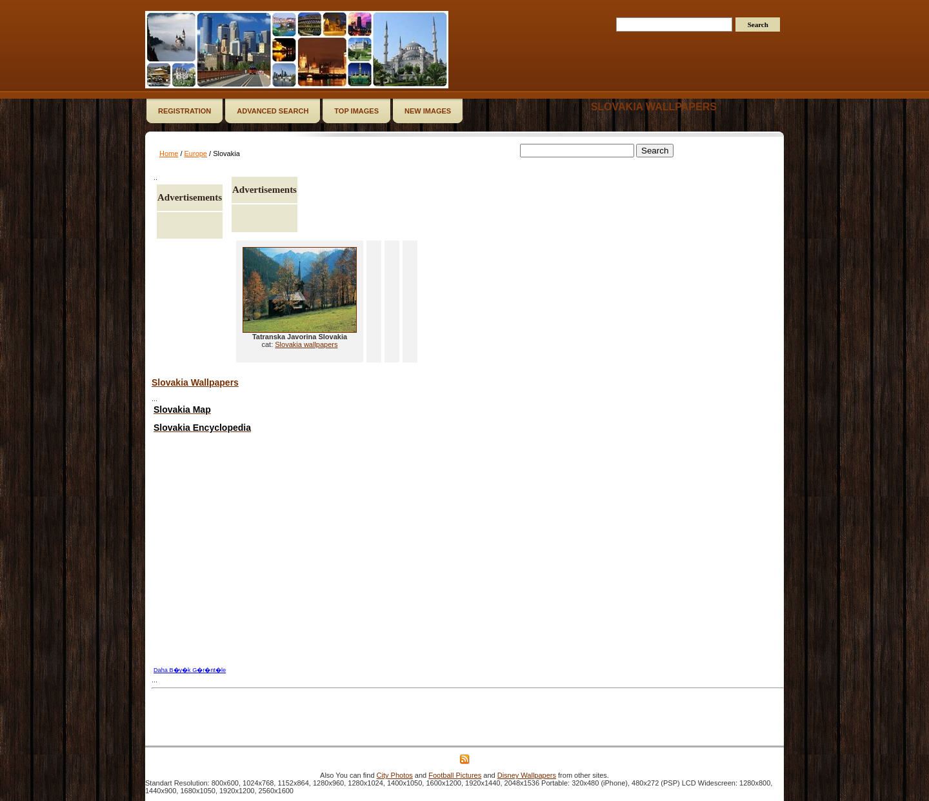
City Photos (395, 775)
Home (168, 153)
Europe (196, 153)
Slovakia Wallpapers (195, 382)
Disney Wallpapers (526, 775)
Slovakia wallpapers (654, 106)
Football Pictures (454, 775)
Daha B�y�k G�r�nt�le (190, 670)
